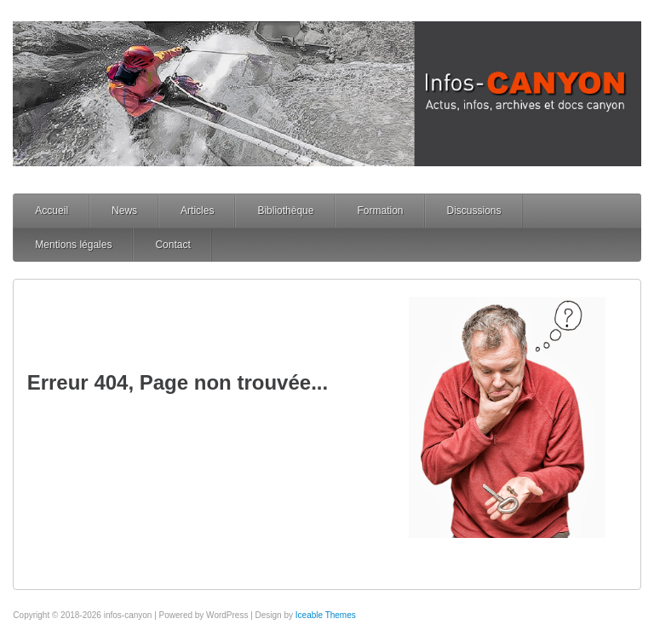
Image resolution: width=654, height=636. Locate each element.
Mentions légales (73, 245)
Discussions (474, 211)
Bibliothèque (285, 211)
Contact (172, 245)
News (124, 211)
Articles (197, 211)
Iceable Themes (325, 615)
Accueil (51, 211)
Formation (380, 211)
